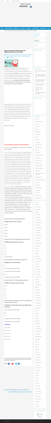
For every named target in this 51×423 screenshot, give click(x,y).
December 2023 (38, 235)
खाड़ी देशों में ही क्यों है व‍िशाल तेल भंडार (40, 71)
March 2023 (37, 256)
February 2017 (37, 385)
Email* (40, 37)
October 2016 (37, 396)
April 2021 (37, 279)
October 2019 (37, 302)
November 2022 (38, 261)
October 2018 (37, 334)
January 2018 (37, 357)
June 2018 (37, 344)
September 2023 (38, 243)
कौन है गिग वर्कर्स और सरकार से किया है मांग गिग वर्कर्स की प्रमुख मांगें (40, 76)
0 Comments (11, 57)
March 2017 (37, 383)
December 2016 (38, 391)
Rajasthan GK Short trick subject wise (39, 174)
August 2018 (37, 339)
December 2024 (38, 219)
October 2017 (37, 365)
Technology (37, 190)
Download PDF (38, 131)
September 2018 (38, 336)
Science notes (37, 185)
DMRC (18, 54)
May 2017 (37, 378)
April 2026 (37, 204)
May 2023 (37, 253)
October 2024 (37, 225)
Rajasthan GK (37, 170)
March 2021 (37, 282)
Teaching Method (38, 187)
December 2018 (38, 328)
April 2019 (37, 318)
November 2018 (38, 331)
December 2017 (38, 360)
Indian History (37, 152)
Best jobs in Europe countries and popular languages (39, 89)
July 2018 (37, 341)
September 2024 (38, 227)
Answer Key (37, 118)
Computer (37, 124)
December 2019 (38, 297)
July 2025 (37, 212)
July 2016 (37, 404)
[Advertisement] (23, 17)
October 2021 (37, 274)
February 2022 (37, 269)
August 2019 (37, 308)
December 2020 (38, 284)
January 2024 (37, 232)
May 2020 (37, 287)
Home (6, 30)
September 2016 (38, 398)
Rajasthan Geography (39, 168)
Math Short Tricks (38, 160)
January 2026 (37, 209)
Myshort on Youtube (25, 4)
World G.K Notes (38, 195)
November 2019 (38, 300)
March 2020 (37, 290)
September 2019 (38, 305)
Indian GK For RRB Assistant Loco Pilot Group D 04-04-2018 (16, 389)
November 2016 (38, 393)
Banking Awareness (38, 121)
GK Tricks (37, 137)
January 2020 (37, 295)
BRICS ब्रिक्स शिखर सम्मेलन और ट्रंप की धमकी (40, 93)
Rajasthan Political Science (40, 179)
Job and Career (38, 157)
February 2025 (37, 214)
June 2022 (37, 266)
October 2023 (37, 240)
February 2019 (37, 323)
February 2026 (37, 206)
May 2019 (37, 315)
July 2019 (37, 310)
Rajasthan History (38, 177)
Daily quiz (9, 30)
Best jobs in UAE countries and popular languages (40, 84)
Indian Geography (38, 147)
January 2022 (37, 271)
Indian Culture (37, 142)
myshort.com (7, 421)
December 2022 (38, 258)
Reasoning (12, 54)
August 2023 (37, 245)
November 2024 (38, 222)
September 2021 (38, 277)
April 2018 (37, 349)
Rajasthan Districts (38, 165)
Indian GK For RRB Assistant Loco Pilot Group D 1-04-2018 (20, 391)
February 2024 (37, 230)
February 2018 (37, 354)
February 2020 (37, 292)
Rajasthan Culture (38, 163)
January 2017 (37, 388)
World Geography (38, 198)
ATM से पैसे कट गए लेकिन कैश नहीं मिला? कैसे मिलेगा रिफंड (40, 80)
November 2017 (38, 362)
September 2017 (38, 367)
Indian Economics (38, 144)
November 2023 (38, 238)
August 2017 (37, 370)
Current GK (37, 126)
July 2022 (37, 264)
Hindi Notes (37, 139)
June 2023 (37, 251)
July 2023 (37, 248)
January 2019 (37, 326)
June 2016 (37, 406)
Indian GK (37, 150)
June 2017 (37, 375)
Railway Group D (23, 54)
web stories (37, 192)
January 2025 (37, 217)
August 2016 (37, 401)
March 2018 (37, 352)
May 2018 (37, 347)
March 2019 (37, 321)
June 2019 (37, 313)
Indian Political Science (39, 155)
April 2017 (37, 380)
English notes (37, 134)
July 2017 (37, 372)
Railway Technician (13, 56)
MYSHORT (23, 6)
